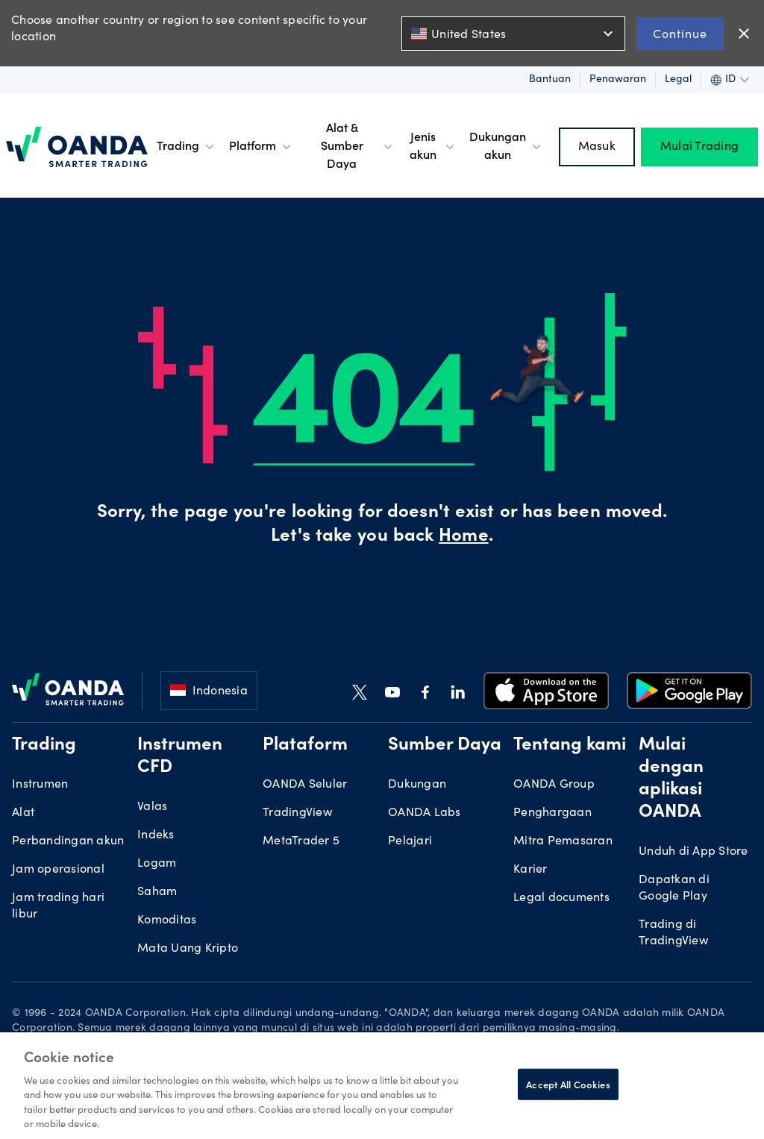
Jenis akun (433, 147)
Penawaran (617, 80)
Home (463, 537)
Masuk (597, 147)
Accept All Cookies (568, 1084)
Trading (187, 146)
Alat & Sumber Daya (358, 147)
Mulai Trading (699, 147)
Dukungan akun (506, 147)
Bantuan (550, 80)
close (744, 34)
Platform (261, 146)
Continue (680, 33)
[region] (382, 1085)
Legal (678, 80)
